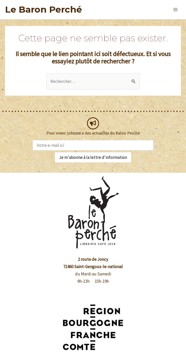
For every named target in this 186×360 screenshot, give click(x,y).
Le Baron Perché (43, 9)
